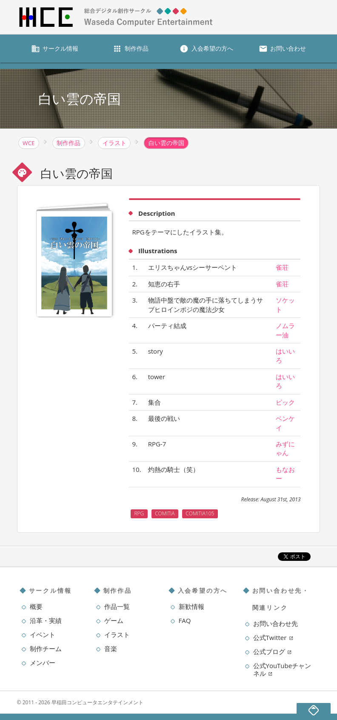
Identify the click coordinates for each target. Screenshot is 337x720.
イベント (42, 634)
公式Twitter (273, 637)
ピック (285, 402)
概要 (36, 606)
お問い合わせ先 (275, 623)
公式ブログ (272, 651)
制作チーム (46, 648)
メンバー (42, 662)
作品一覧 (117, 606)
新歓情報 (191, 606)
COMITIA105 (200, 513)
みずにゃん (285, 448)
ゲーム (113, 620)
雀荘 (282, 267)
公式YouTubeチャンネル (282, 669)
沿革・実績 (46, 620)
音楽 (110, 648)
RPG (139, 513)
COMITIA (165, 513)
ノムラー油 (285, 330)
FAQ (185, 620)
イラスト (117, 634)
